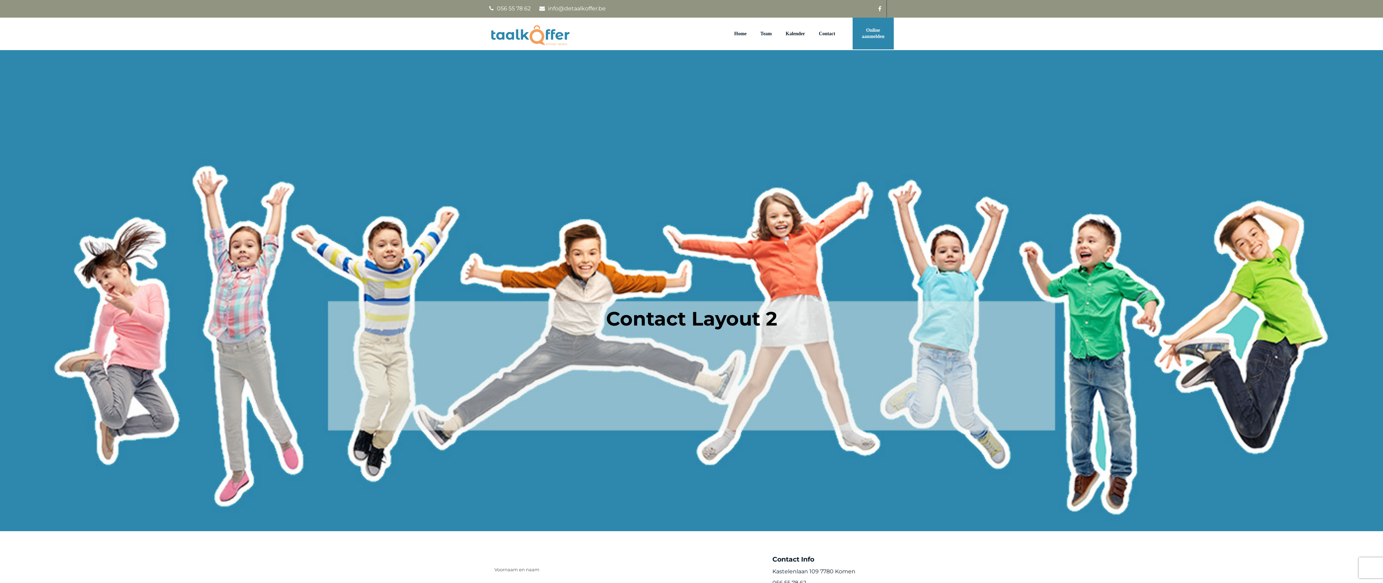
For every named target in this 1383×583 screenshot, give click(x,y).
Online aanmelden (873, 33)
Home (740, 33)
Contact (827, 33)
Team (766, 33)
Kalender (795, 33)
